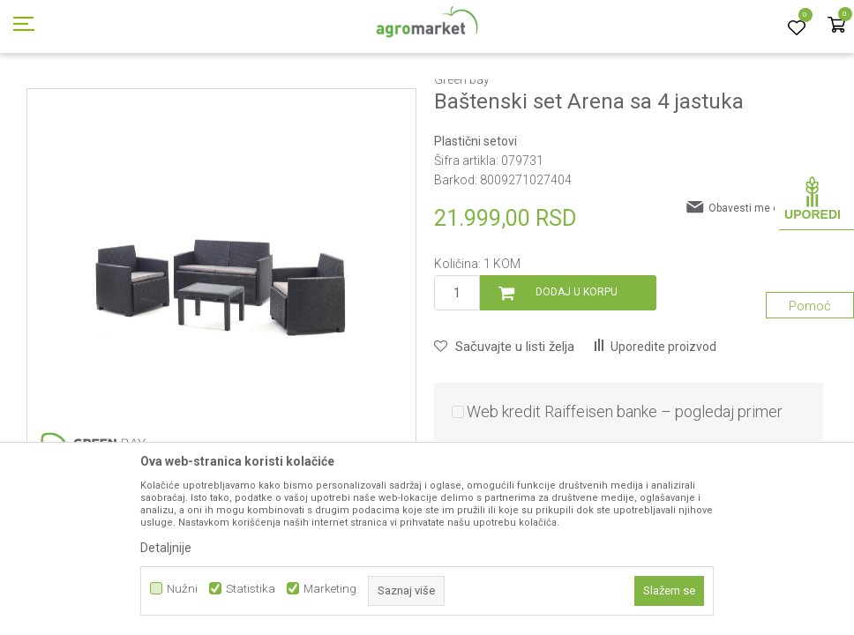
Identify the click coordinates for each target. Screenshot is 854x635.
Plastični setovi (437, 99)
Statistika (250, 588)
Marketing (329, 588)
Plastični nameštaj (341, 99)
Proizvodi (101, 99)
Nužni (182, 588)
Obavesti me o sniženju (765, 287)
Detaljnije (165, 548)
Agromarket (37, 99)
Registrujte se (718, 17)
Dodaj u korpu (577, 371)
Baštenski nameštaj (234, 99)
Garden (155, 99)
